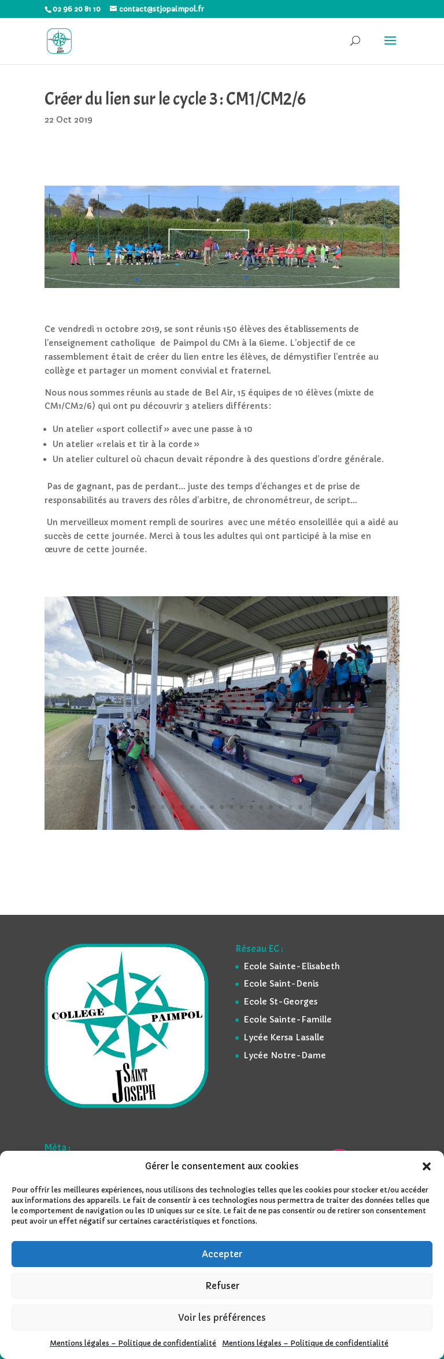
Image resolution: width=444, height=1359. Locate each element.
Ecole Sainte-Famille (287, 1019)
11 (232, 807)
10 (222, 807)
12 (241, 807)
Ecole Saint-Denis (281, 983)
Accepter (222, 1254)
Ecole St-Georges (280, 1001)
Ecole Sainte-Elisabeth (291, 966)
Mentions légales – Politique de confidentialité (133, 1343)
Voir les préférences (222, 1317)
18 (300, 807)
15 (271, 807)
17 (290, 807)
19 (310, 807)
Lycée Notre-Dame (284, 1055)
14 (261, 807)
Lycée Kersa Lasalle (283, 1037)
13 (251, 807)
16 (281, 807)
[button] (426, 1166)
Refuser (222, 1285)
